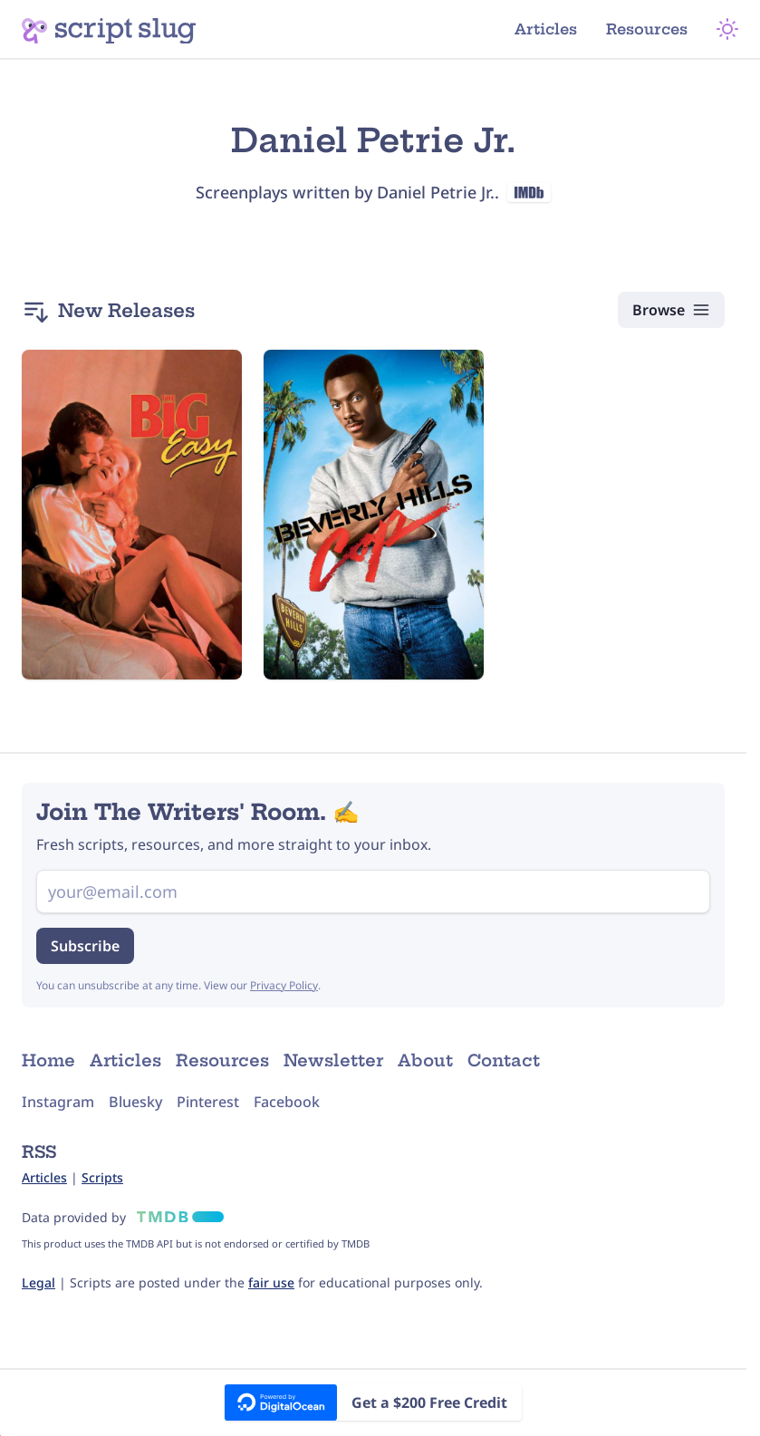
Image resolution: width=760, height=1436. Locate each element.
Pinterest (208, 1102)
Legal (38, 1282)
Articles (546, 29)
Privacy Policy (284, 985)
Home (48, 1060)
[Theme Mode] (727, 29)
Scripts (102, 1177)
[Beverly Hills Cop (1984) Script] (374, 514)
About (425, 1060)
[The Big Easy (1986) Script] (132, 514)
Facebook (287, 1102)
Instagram (58, 1102)
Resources (647, 29)
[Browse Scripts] (671, 310)
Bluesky (135, 1102)
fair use (271, 1282)
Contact (503, 1060)
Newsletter (333, 1060)
